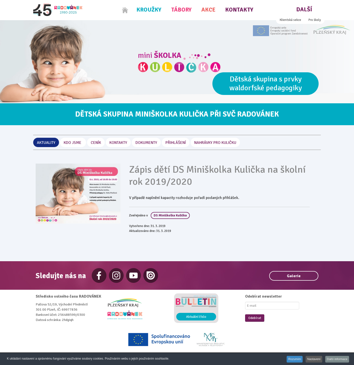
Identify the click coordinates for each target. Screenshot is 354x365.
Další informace (337, 359)
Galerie (294, 276)
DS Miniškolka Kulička (170, 215)
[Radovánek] (57, 10)
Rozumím (292, 359)
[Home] (125, 10)
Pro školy (315, 20)
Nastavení (312, 359)
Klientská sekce (290, 20)
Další (304, 9)
